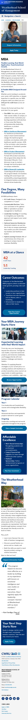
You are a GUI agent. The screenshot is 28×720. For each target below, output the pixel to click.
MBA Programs (16, 20)
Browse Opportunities (14, 380)
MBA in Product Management (14, 151)
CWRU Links (6, 704)
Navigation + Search (11, 16)
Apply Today (14, 50)
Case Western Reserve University (13, 656)
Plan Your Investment (12, 471)
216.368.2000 (5, 661)
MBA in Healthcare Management (15, 131)
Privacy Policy (12, 663)
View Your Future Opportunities (14, 312)
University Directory (6, 713)
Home (2, 20)
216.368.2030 (8, 684)
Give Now (4, 709)
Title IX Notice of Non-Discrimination (11, 665)
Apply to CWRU (5, 707)
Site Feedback (5, 690)
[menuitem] (14, 707)
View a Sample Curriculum (14, 428)
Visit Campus (5, 711)
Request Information (14, 45)
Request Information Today (12, 560)
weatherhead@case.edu (10, 687)
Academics (8, 20)
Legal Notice (5, 663)
